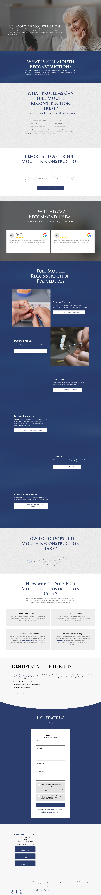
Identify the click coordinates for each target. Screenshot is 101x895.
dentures (69, 642)
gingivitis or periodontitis (29, 640)
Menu (92, 5)
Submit (50, 806)
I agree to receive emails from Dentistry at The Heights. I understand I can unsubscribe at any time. (51, 799)
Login (48, 891)
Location (77, 4)
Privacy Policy (42, 891)
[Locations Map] (75, 851)
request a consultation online (75, 693)
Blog (50, 4)
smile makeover (34, 70)
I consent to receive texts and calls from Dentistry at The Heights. (52, 789)
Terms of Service (51, 814)
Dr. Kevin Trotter (63, 676)
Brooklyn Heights (25, 836)
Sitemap (34, 891)
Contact (84, 4)
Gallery (56, 4)
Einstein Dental (84, 889)
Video (61, 4)
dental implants (61, 640)
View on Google (14, 249)
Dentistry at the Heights (36, 675)
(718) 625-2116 (53, 811)
